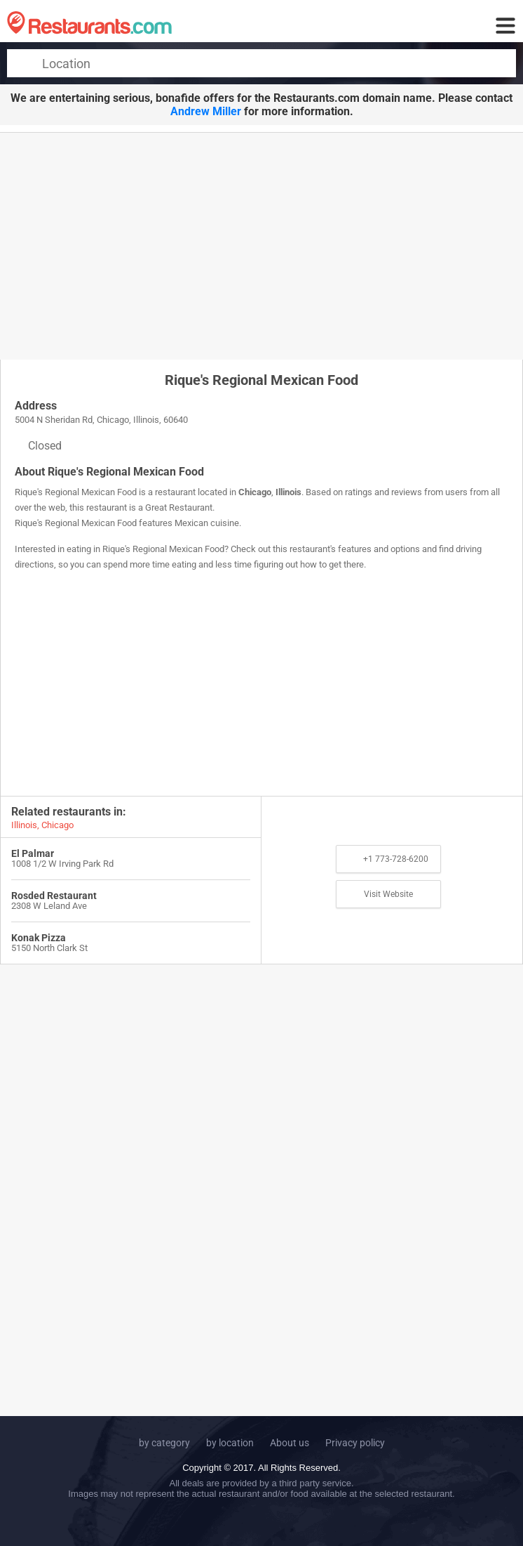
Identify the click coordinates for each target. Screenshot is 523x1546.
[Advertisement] (261, 245)
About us (289, 1442)
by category (164, 1442)
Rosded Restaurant (54, 895)
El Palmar (32, 853)
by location (230, 1442)
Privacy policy (355, 1442)
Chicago (254, 492)
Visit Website (388, 894)
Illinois (288, 492)
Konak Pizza (38, 937)
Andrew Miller (205, 111)
